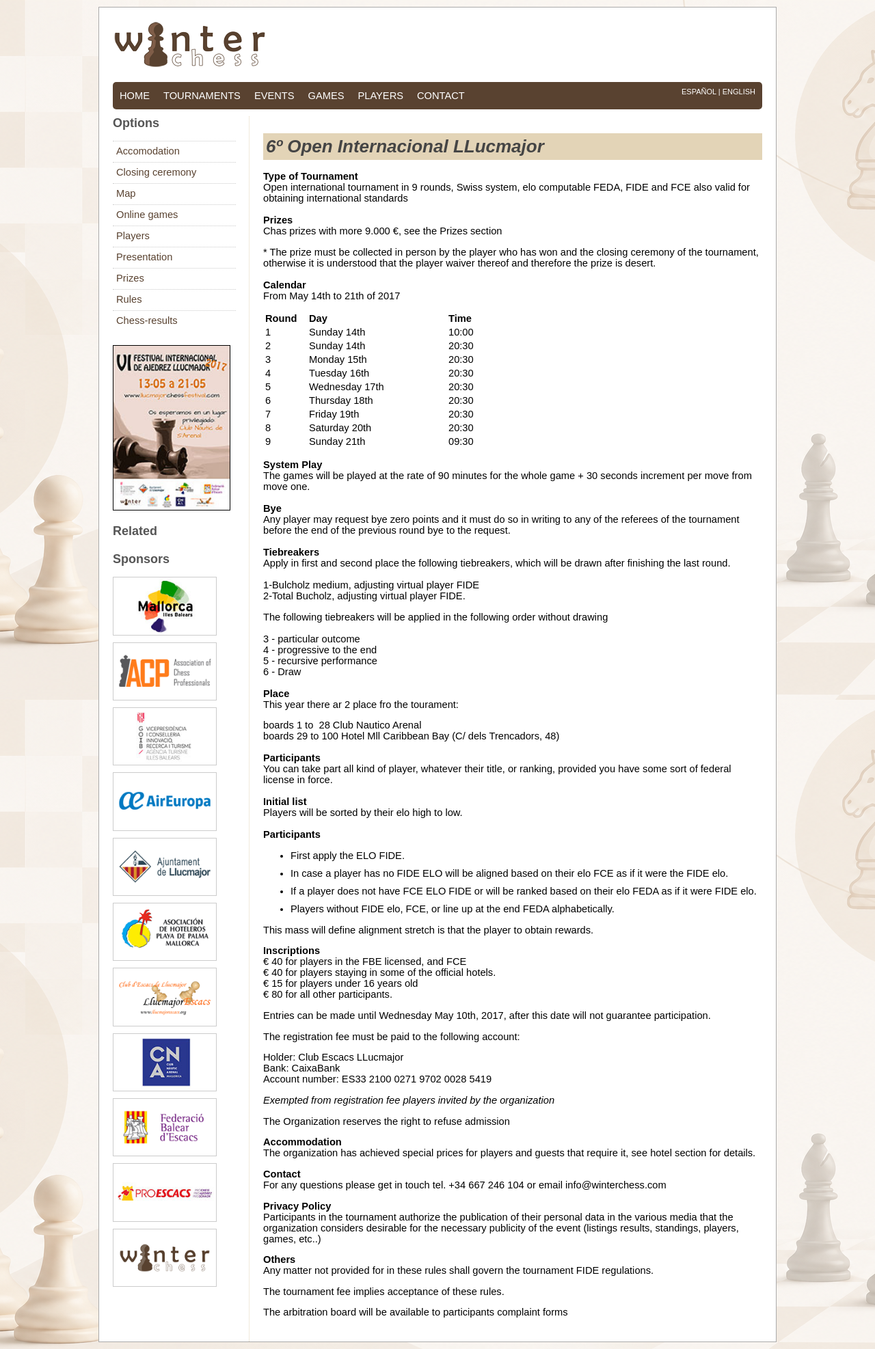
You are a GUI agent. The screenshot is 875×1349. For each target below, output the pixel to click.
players (380, 95)
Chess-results (147, 320)
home (135, 95)
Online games (147, 214)
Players (133, 235)
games (326, 95)
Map (126, 193)
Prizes (130, 278)
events (274, 95)
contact (441, 95)
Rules (129, 299)
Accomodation (148, 151)
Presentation (144, 256)
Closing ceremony (156, 172)
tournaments (202, 95)
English (739, 91)
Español (699, 91)
